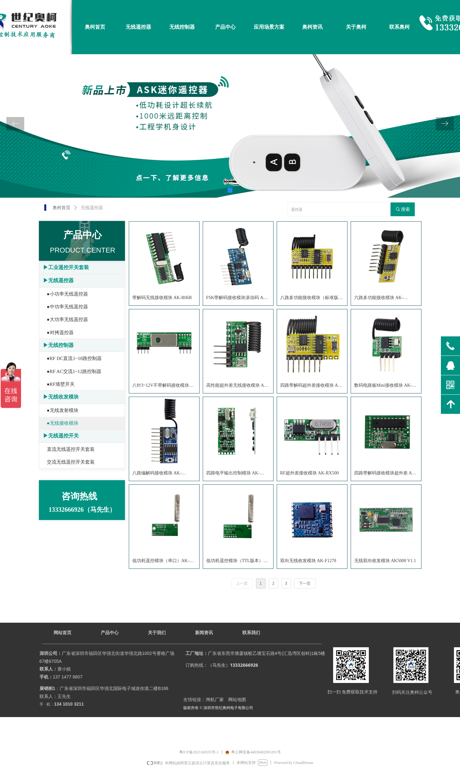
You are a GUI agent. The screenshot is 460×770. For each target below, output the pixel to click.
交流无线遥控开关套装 (71, 462)
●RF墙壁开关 (61, 384)
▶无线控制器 (58, 345)
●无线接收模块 (62, 423)
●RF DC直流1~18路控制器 (74, 358)
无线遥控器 (92, 207)
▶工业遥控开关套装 (66, 267)
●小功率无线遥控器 (67, 294)
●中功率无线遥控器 (67, 306)
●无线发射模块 (62, 410)
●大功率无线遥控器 (67, 319)
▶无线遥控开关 (61, 435)
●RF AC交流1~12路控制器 (74, 371)
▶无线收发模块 (61, 397)
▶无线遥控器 (58, 280)
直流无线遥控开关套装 (71, 449)
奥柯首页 (61, 207)
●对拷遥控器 (60, 332)
